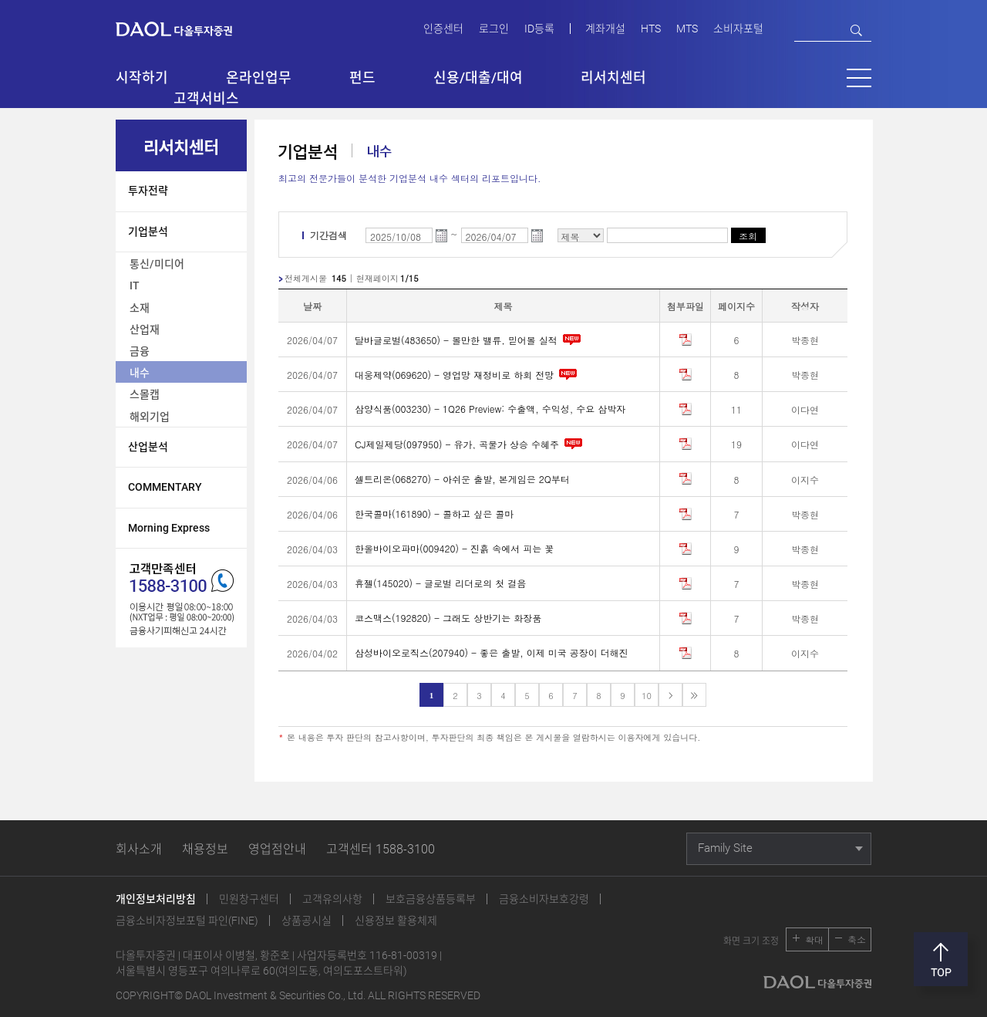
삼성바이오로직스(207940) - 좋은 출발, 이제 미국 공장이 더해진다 (491, 652)
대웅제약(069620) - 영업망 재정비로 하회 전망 (467, 374)
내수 (140, 373)
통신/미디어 (157, 264)
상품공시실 (306, 920)
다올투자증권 (185, 28)
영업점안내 (277, 849)
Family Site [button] (725, 848)
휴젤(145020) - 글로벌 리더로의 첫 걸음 (440, 583)
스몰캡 (145, 394)
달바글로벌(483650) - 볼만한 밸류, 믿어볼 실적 (469, 339)
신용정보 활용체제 (396, 920)
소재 (140, 308)
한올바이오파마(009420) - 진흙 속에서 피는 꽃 (454, 548)
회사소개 (139, 849)
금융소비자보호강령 (544, 899)
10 (647, 695)
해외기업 (150, 417)
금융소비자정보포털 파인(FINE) (187, 920)
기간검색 (328, 235)
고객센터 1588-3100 (380, 849)
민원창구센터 (249, 899)
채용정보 (205, 849)
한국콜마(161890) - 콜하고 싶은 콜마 (434, 513)
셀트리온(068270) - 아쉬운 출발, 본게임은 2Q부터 (462, 479)
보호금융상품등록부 (431, 899)
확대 (814, 939)
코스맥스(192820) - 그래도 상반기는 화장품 (448, 617)
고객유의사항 (332, 899)
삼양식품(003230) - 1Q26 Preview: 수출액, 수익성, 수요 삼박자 (490, 408)
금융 (140, 351)
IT (135, 285)
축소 (856, 939)
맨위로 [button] (941, 959)
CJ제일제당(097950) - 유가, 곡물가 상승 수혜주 (469, 443)
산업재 (145, 329)
